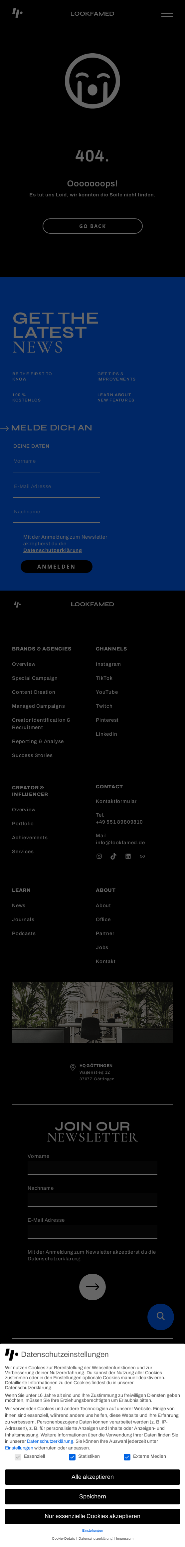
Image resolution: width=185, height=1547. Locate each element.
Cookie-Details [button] (64, 1538)
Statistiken (84, 1456)
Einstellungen (19, 1447)
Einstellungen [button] (92, 1530)
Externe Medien (145, 1456)
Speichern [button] (92, 1496)
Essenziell (30, 1456)
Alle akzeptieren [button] (93, 1477)
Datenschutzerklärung (50, 1441)
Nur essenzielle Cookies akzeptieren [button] (92, 1516)
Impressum (124, 1538)
